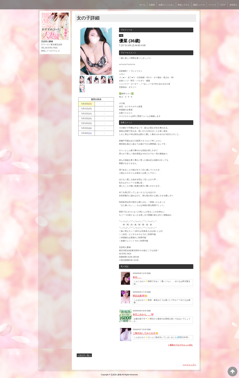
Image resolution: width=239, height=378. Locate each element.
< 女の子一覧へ (84, 355)
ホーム (142, 5)
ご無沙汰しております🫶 (145, 333)
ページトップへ (189, 365)
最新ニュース (199, 5)
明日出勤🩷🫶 (140, 295)
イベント (212, 5)
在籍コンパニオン (166, 5)
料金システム (183, 5)
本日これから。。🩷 (143, 314)
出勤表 (152, 5)
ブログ (223, 5)
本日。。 (137, 277)
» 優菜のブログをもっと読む (180, 345)
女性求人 (233, 5)
